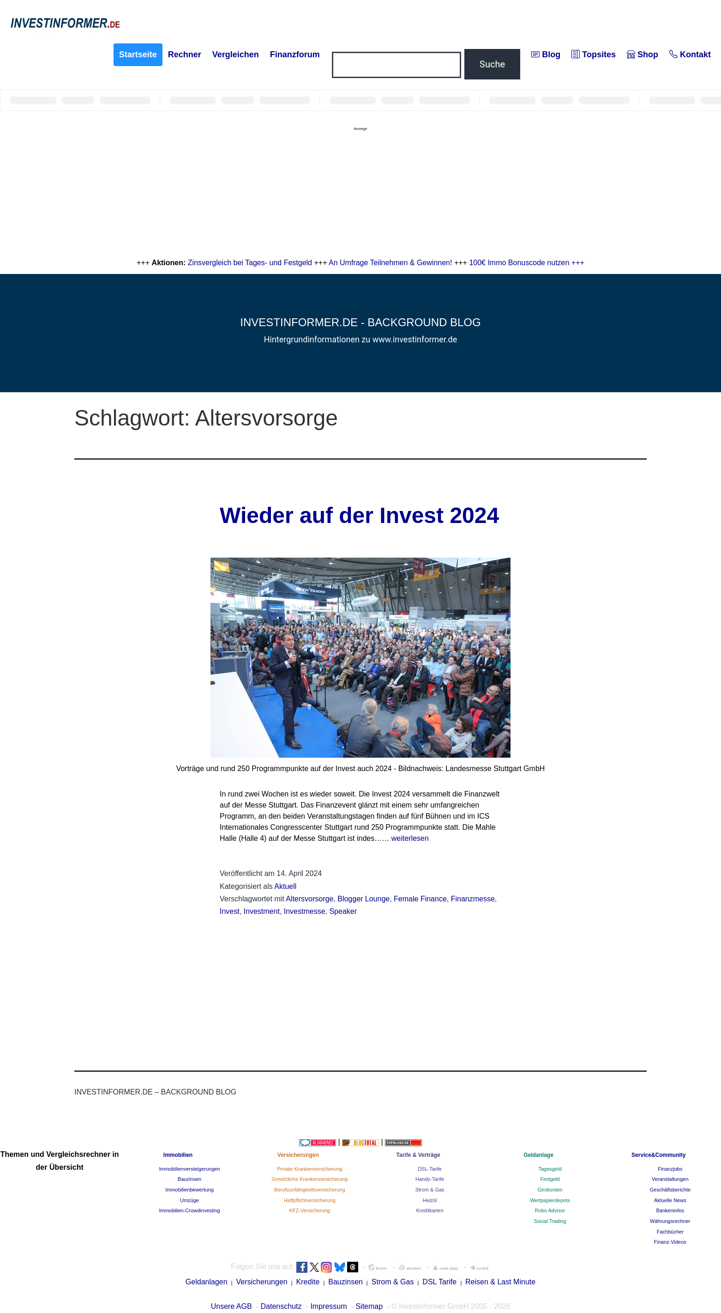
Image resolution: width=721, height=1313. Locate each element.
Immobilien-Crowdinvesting (189, 1210)
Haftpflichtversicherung (310, 1200)
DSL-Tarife (430, 1169)
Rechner (184, 54)
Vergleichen (235, 54)
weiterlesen (410, 838)
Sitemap (369, 1306)
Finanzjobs (670, 1169)
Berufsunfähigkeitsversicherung (309, 1189)
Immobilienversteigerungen (189, 1169)
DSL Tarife (439, 1282)
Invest (230, 911)
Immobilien (177, 1155)
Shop (642, 54)
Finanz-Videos (670, 1242)
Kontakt (690, 54)
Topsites (593, 54)
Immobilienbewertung (189, 1189)
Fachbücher (670, 1231)
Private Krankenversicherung (309, 1169)
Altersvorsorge (309, 899)
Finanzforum (295, 54)
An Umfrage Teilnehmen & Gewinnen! (390, 263)
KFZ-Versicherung (309, 1210)
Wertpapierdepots (550, 1200)
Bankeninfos (670, 1210)
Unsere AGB (231, 1306)
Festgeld (549, 1179)
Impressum (328, 1306)
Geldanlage (538, 1155)
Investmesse (304, 911)
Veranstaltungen (670, 1179)
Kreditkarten (429, 1210)
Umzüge (189, 1200)
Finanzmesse (473, 899)
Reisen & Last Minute (500, 1282)
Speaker (343, 911)
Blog (545, 54)
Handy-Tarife (429, 1179)
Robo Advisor (550, 1210)
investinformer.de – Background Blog (155, 1092)
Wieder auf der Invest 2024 (359, 515)
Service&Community (658, 1155)
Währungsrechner (670, 1221)
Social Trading (550, 1221)
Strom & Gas (430, 1189)
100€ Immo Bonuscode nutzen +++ (526, 263)
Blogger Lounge (363, 899)
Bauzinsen (189, 1179)
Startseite (138, 54)
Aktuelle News (670, 1200)
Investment (262, 911)
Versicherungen (298, 1155)
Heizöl (430, 1200)
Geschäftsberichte (670, 1189)
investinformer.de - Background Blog (360, 322)
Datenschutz (281, 1306)
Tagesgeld (549, 1169)
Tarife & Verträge (418, 1155)
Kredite (308, 1282)
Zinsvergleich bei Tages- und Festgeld (250, 263)
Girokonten (550, 1189)
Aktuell (285, 886)
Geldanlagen (207, 1282)
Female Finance (420, 899)
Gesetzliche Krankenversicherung (310, 1179)
